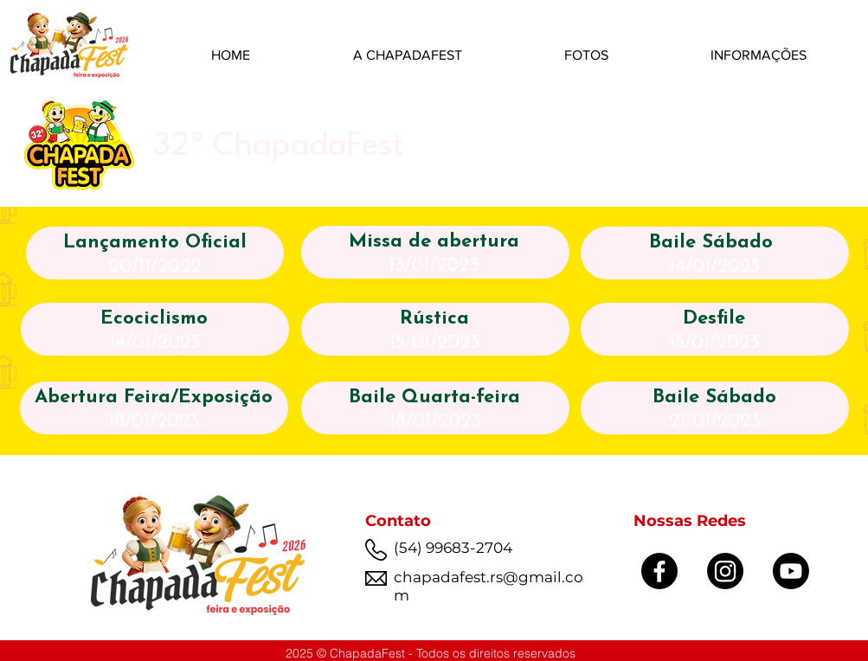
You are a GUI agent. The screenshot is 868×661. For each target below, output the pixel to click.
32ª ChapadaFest (278, 147)
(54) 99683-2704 (453, 547)
